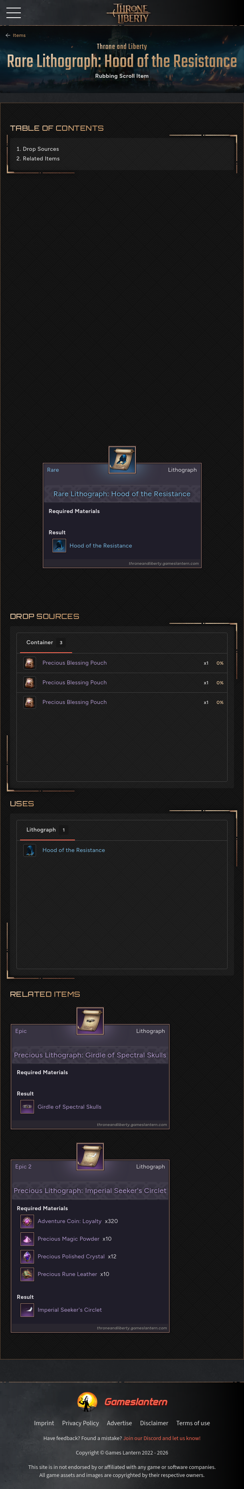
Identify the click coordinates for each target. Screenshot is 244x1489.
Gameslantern (135, 1402)
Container (46, 642)
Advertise (119, 1423)
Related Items (41, 158)
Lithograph (47, 830)
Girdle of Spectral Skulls (69, 1107)
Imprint (44, 1423)
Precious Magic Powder (68, 1238)
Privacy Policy (80, 1423)
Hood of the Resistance (101, 545)
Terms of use (193, 1423)
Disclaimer (154, 1423)
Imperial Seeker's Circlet (70, 1309)
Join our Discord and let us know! (162, 1438)
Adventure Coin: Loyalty (70, 1221)
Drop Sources (41, 149)
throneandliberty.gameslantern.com (164, 563)
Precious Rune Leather (67, 1274)
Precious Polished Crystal (71, 1256)
